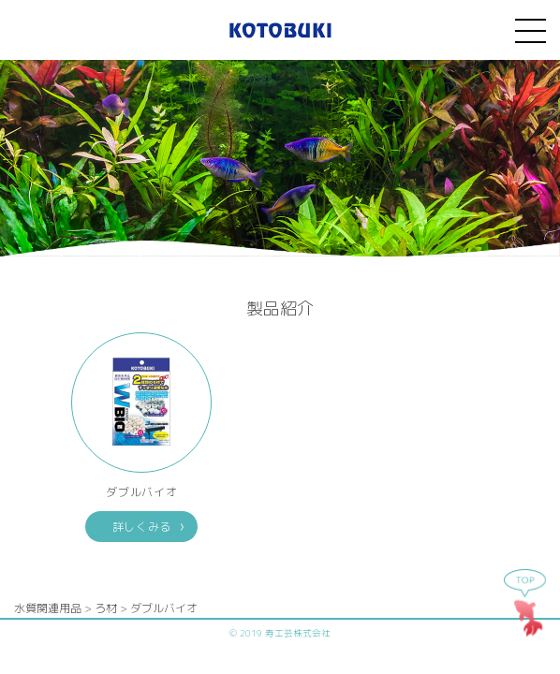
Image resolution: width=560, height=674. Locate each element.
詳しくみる (142, 527)
